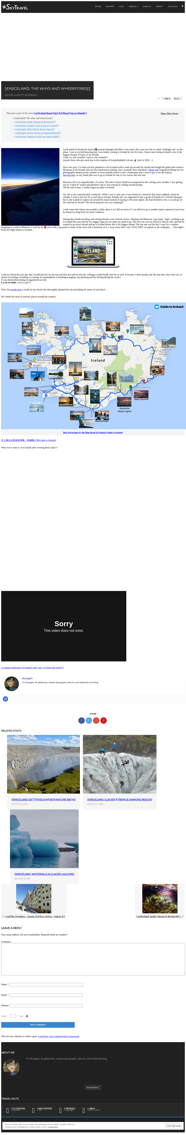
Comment (6, 941)
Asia (121, 6)
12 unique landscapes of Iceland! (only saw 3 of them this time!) (31, 667)
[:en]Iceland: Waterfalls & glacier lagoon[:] (34, 129)
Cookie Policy (53, 1127)
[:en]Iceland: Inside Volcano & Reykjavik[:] (35, 122)
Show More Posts (169, 113)
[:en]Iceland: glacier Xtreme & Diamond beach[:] (37, 133)
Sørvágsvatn (69, 175)
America (133, 6)
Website (5, 1005)
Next (177, 98)
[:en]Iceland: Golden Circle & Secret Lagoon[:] (36, 125)
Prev (167, 98)
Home (98, 6)
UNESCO (147, 6)
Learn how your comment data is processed (58, 1036)
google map (15, 289)
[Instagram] (5, 699)
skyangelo (30, 95)
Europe (110, 6)
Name (5, 984)
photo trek (154, 170)
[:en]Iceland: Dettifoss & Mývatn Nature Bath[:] (37, 136)
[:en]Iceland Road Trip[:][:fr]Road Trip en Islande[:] (60, 113)
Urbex (159, 6)
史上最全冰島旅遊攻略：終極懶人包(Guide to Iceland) (28, 440)
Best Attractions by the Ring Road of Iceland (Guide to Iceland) (93, 432)
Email (5, 995)
